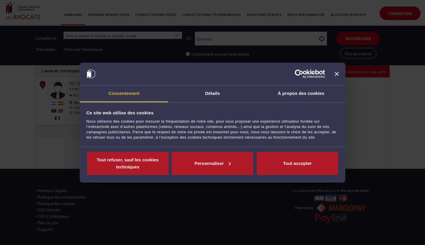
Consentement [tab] (123, 93)
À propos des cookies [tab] (301, 93)
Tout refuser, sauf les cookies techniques (128, 163)
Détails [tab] (212, 93)
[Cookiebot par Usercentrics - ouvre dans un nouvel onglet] (299, 73)
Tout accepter (297, 163)
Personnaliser (212, 163)
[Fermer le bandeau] (337, 74)
